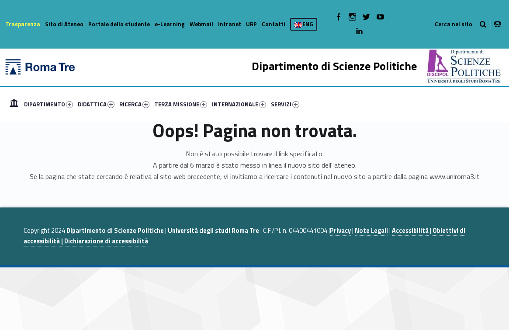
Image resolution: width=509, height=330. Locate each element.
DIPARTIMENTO (48, 104)
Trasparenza (22, 24)
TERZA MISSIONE (180, 104)
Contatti (273, 24)
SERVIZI (285, 104)
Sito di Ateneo (64, 24)
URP (251, 24)
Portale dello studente (119, 24)
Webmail (201, 24)
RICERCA (134, 104)
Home (14, 104)
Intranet (229, 24)
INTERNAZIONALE (239, 104)
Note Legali (371, 230)
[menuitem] (14, 104)
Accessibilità (410, 230)
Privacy (340, 230)
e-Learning (170, 24)
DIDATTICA (96, 104)
